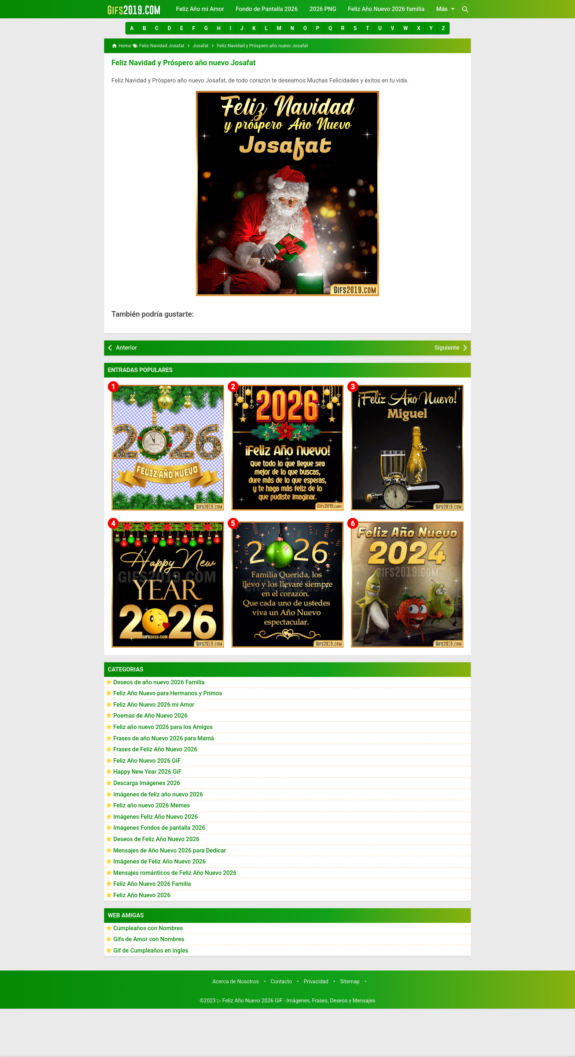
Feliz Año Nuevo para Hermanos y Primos (167, 693)
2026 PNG (323, 8)
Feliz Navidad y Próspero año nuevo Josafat (183, 62)
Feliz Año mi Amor (200, 8)
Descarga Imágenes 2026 (146, 783)
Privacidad (316, 982)
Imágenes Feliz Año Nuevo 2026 (155, 816)
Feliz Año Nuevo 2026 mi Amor (153, 704)
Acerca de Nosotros (235, 982)
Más (446, 8)
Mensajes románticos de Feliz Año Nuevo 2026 (175, 872)
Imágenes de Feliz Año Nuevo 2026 (159, 861)
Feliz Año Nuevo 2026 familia (386, 8)
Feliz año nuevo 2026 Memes (151, 805)
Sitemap (350, 982)
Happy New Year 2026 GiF (147, 771)
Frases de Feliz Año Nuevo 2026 (155, 749)
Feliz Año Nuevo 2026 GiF (147, 760)
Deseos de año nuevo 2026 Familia (159, 682)
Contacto (281, 982)
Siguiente (447, 347)
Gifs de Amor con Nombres (148, 939)
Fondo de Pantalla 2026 (267, 8)
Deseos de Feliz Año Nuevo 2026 (156, 839)
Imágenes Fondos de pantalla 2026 (159, 827)
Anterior (126, 347)
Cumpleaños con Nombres (148, 928)
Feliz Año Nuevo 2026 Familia (152, 883)
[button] (131, 28)
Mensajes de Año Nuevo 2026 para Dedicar (169, 850)
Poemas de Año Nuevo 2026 (150, 715)
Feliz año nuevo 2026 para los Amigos (163, 726)
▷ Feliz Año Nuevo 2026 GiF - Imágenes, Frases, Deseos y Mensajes (296, 1001)
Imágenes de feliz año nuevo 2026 (158, 794)
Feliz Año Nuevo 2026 (142, 895)
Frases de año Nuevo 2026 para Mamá (163, 738)
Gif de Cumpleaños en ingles (150, 950)
